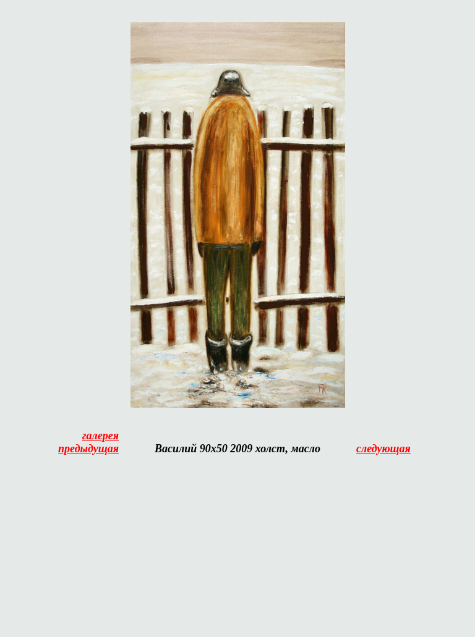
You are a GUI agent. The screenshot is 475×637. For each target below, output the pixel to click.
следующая (383, 448)
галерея (100, 435)
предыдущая (88, 448)
